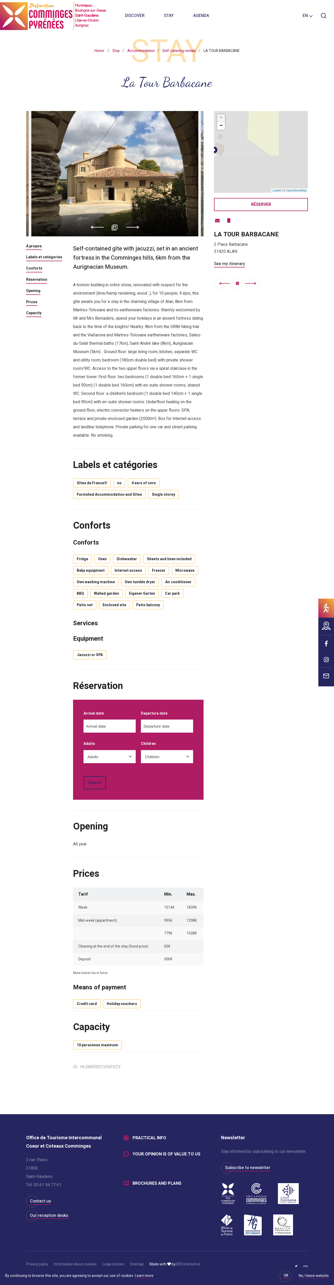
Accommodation (141, 51)
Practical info (149, 1138)
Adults (89, 744)
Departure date (154, 713)
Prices (31, 302)
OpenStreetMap (296, 190)
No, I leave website (314, 1276)
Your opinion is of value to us (166, 1154)
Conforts (34, 268)
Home (99, 51)
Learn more (144, 1275)
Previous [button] (95, 227)
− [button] (221, 126)
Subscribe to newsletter (247, 1168)
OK (286, 1275)
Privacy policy (37, 1264)
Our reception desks (49, 1215)
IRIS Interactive (188, 1264)
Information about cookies (75, 1264)
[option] (114, 173)
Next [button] (134, 227)
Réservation (36, 280)
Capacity (33, 313)
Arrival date (94, 713)
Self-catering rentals (179, 51)
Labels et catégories (44, 257)
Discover (135, 16)
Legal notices (113, 1264)
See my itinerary (229, 264)
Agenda (201, 16)
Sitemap (137, 1264)
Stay (169, 16)
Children (148, 744)
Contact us (40, 1201)
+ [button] (221, 118)
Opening (33, 291)
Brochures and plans (157, 1183)
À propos (34, 246)
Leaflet (276, 190)
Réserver (261, 204)
